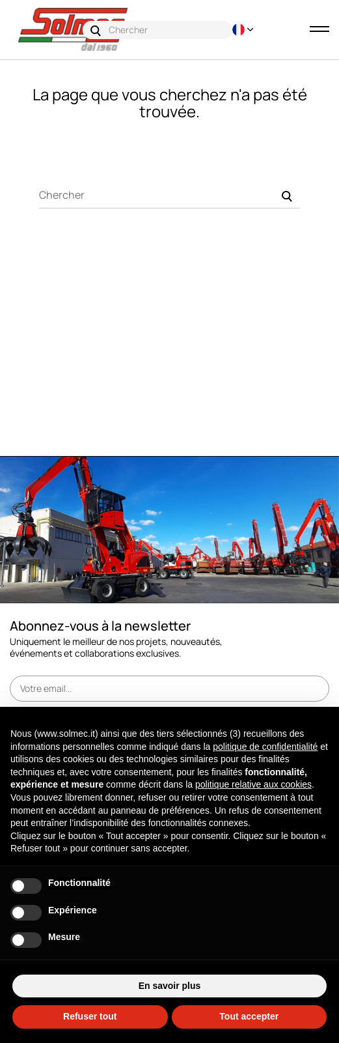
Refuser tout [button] (89, 1016)
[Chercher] (169, 195)
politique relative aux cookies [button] (253, 784)
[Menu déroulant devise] (238, 29)
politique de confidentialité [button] (265, 746)
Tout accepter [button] (248, 1016)
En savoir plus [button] (170, 985)
